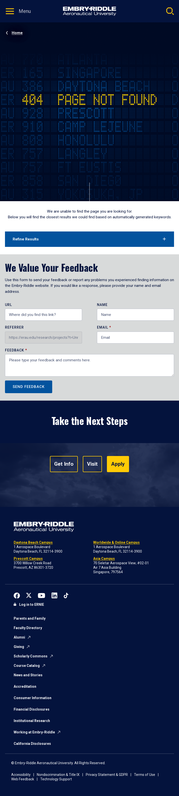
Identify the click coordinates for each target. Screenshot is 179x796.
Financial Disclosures (31, 709)
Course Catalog (27, 666)
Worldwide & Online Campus (116, 542)
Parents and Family (29, 618)
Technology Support (56, 779)
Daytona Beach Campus (33, 542)
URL (8, 305)
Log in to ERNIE (31, 604)
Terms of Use (144, 775)
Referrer (14, 327)
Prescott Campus (28, 559)
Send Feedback (29, 386)
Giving (19, 647)
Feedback (15, 350)
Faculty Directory (28, 628)
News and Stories (28, 675)
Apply (118, 464)
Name (102, 305)
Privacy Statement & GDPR (107, 775)
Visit (92, 464)
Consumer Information (32, 698)
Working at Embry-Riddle (34, 732)
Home (17, 33)
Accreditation (25, 686)
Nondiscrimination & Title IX (58, 775)
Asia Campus (104, 559)
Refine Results (26, 239)
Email (102, 327)
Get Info (64, 464)
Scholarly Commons (30, 656)
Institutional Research (32, 721)
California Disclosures (32, 744)
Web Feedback (22, 779)
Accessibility (21, 775)
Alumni (19, 637)
